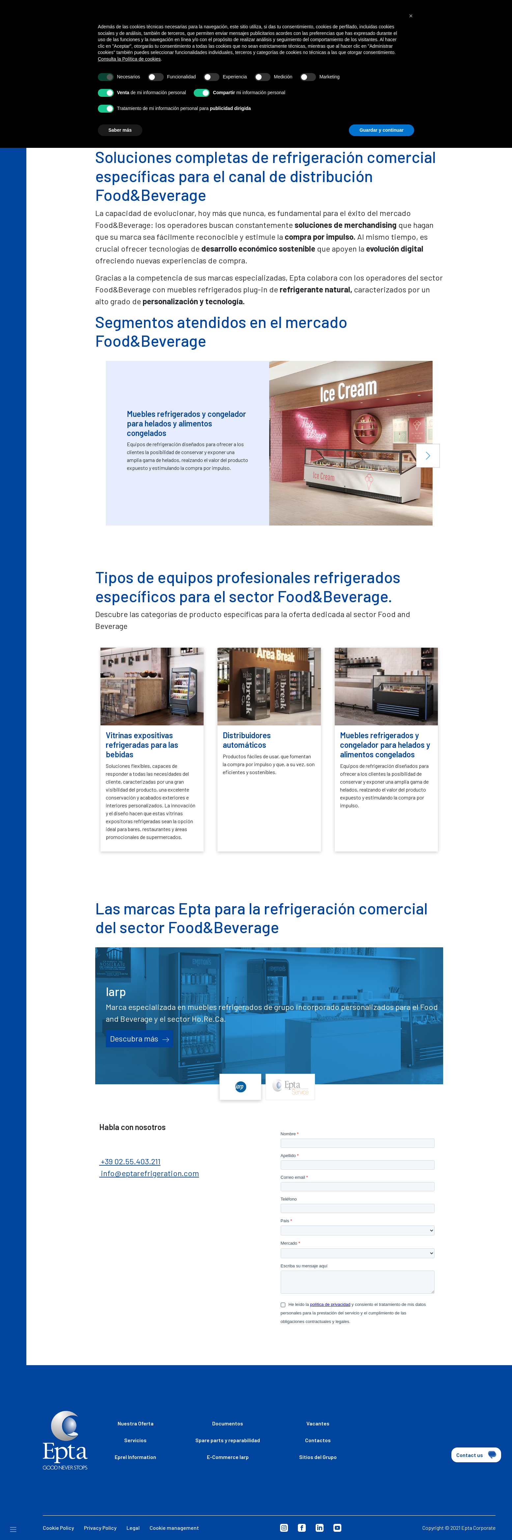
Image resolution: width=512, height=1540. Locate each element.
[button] (428, 456)
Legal (133, 1528)
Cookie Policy (58, 1528)
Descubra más (139, 1038)
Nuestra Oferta (136, 1423)
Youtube (337, 1528)
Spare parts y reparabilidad (227, 1440)
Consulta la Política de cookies (129, 59)
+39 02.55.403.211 (129, 1161)
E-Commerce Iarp (228, 1457)
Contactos (318, 1440)
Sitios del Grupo (318, 1457)
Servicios (135, 1440)
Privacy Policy (100, 1528)
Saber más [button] (120, 130)
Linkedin (320, 1528)
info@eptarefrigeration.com (149, 1173)
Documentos (227, 1423)
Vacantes (317, 1423)
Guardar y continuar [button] (381, 130)
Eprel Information (135, 1457)
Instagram (284, 1528)
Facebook (302, 1528)
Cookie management (174, 1528)
